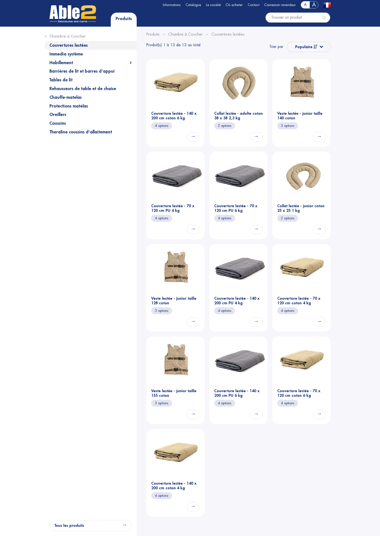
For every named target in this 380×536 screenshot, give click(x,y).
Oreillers (57, 114)
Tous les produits (69, 526)
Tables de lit (60, 80)
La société (213, 5)
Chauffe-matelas (65, 97)
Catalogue (193, 5)
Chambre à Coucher (67, 36)
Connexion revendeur (280, 5)
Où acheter (234, 5)
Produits (124, 18)
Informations (172, 5)
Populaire (306, 47)
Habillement (61, 63)
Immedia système (66, 54)
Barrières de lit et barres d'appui (82, 71)
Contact (253, 5)
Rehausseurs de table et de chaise (82, 88)
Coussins (57, 123)
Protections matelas (68, 106)
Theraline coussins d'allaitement (80, 132)
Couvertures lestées (68, 45)
